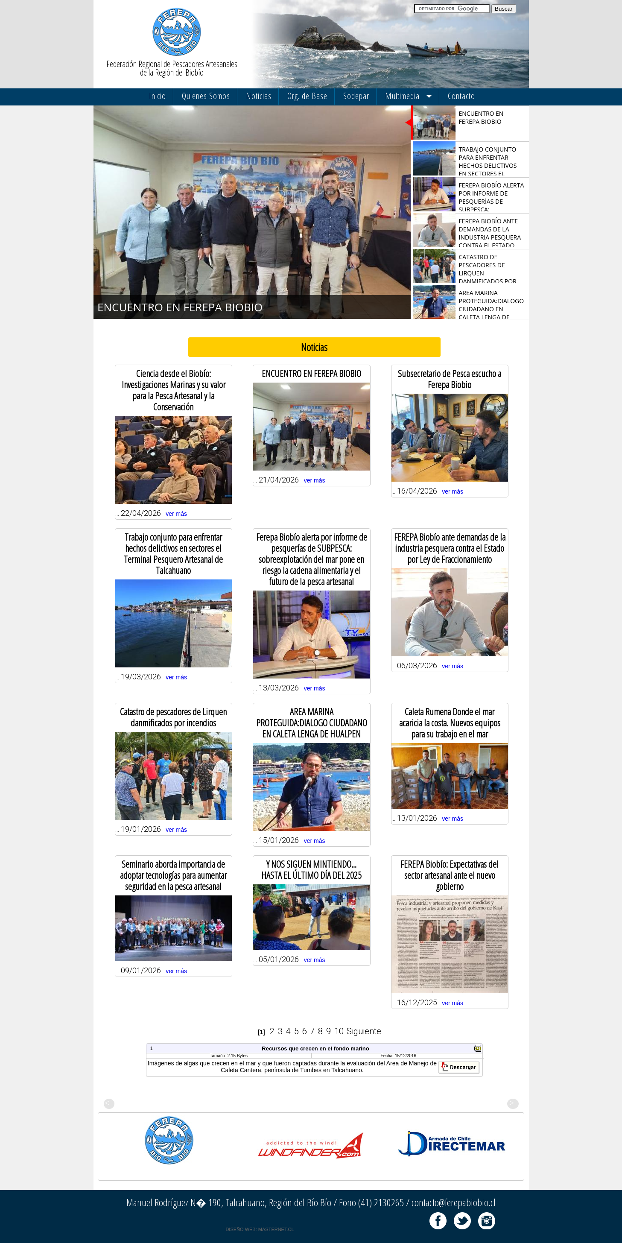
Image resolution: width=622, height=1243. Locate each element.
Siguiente (364, 1031)
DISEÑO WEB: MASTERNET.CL (259, 1229)
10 (339, 1031)
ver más (176, 513)
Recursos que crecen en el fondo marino (315, 1048)
